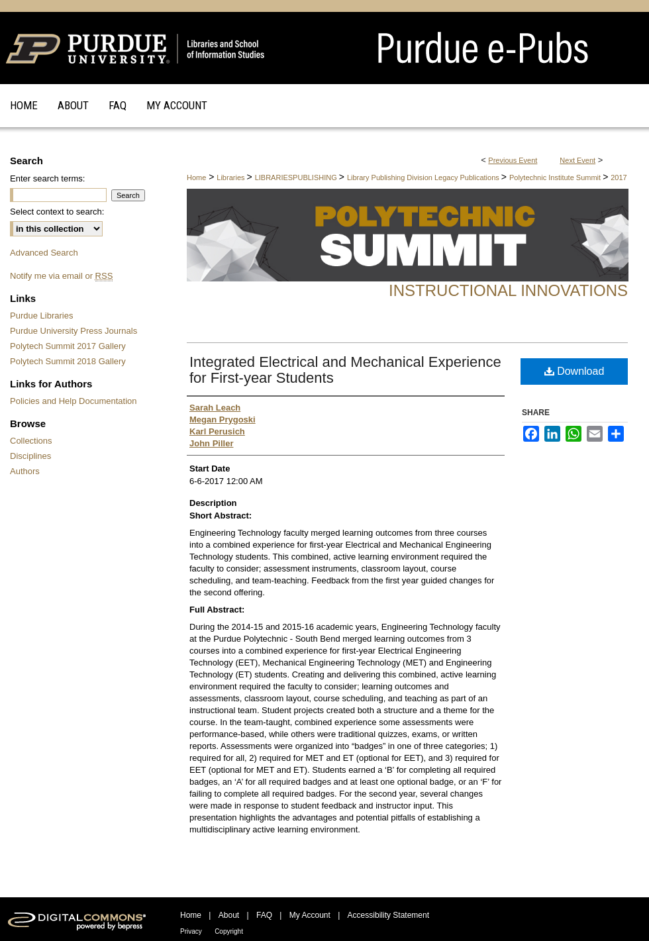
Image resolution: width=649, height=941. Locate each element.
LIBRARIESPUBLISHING (297, 177)
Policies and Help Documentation (73, 401)
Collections (31, 441)
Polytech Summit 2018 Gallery (68, 361)
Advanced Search (44, 253)
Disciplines (30, 456)
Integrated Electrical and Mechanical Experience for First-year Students (345, 370)
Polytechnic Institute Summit (556, 177)
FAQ (264, 915)
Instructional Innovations (508, 290)
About (229, 915)
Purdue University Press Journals (73, 331)
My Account (309, 915)
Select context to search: (57, 212)
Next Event (577, 160)
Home (196, 177)
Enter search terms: (47, 178)
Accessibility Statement (388, 915)
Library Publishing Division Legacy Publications (424, 177)
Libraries (231, 177)
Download (574, 371)
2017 (618, 177)
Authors (25, 471)
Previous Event (512, 160)
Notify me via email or (61, 276)
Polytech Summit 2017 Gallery (68, 346)
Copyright (229, 931)
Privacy (191, 931)
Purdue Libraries (41, 316)
